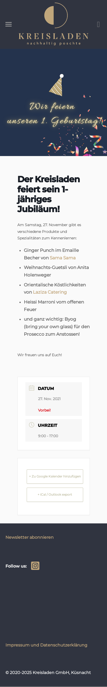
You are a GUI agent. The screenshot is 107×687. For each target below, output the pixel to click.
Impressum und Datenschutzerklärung (46, 645)
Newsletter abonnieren (29, 537)
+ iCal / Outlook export (55, 494)
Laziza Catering (50, 292)
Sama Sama (63, 257)
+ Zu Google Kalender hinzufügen (55, 476)
